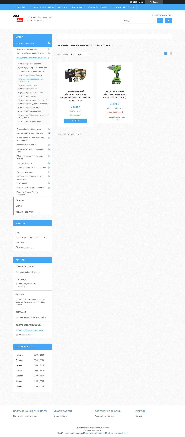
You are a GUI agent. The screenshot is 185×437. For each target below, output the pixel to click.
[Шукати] (160, 20)
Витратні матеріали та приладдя (31, 188)
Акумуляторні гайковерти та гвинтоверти (30, 80)
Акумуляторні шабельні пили (30, 92)
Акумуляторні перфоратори (30, 64)
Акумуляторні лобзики (27, 89)
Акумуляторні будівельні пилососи (33, 104)
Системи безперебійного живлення (27, 193)
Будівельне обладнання (27, 49)
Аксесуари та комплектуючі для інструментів (30, 139)
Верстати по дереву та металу (30, 133)
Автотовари (22, 183)
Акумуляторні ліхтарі (27, 96)
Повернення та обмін (104, 416)
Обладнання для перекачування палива (31, 157)
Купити (75, 121)
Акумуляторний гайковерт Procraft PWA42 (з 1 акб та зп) (114, 94)
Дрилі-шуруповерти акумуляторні (32, 68)
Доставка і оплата (97, 7)
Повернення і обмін (123, 7)
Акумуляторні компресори (29, 111)
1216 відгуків (138, 2)
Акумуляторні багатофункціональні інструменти (33, 116)
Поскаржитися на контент (94, 433)
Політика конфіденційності (25, 416)
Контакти (77, 7)
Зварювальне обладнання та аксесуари (29, 177)
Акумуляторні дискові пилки (30, 75)
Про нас (62, 7)
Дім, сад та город (24, 163)
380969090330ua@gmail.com (31, 330)
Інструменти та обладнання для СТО (31, 150)
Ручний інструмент (25, 172)
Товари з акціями (24, 212)
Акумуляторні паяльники (29, 107)
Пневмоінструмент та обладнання (31, 167)
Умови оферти (60, 416)
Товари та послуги (40, 7)
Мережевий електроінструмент (30, 53)
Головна (20, 7)
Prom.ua (106, 428)
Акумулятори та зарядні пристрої (32, 100)
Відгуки (19, 206)
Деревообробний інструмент (29, 129)
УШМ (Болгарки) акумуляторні (31, 71)
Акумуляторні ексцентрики (29, 121)
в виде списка (170, 54)
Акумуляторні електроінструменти (31, 58)
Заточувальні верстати (27, 145)
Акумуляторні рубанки (27, 85)
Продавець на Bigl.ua (92, 430)
